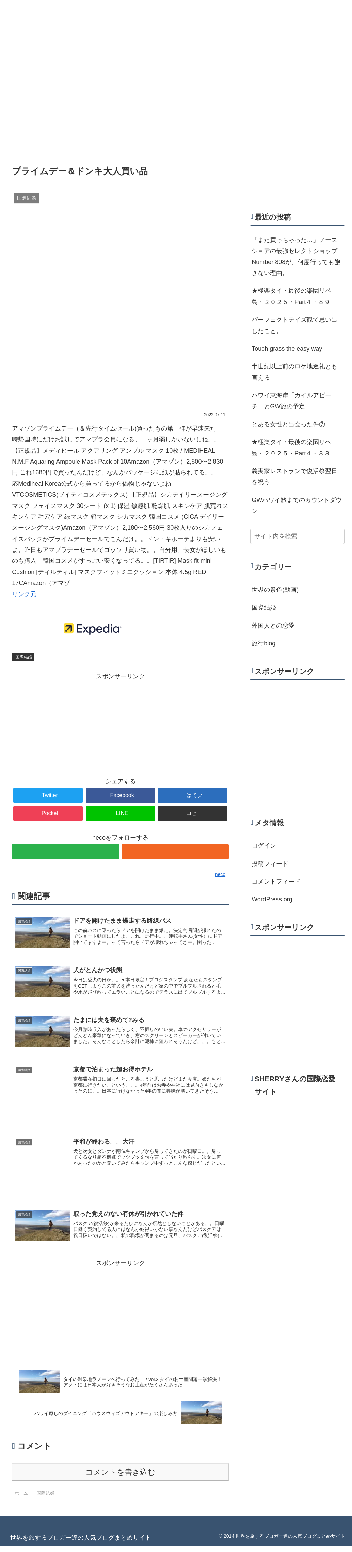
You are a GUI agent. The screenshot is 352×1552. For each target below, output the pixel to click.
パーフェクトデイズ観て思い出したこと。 (294, 325)
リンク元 (24, 594)
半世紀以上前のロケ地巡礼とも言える (294, 372)
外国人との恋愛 (273, 625)
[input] (297, 536)
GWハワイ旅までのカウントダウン (297, 505)
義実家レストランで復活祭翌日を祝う (294, 476)
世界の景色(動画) (275, 589)
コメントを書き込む (120, 1478)
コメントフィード (276, 881)
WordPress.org (272, 899)
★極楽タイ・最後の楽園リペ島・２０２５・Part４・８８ (291, 447)
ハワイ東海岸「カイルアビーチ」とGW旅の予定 (291, 401)
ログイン (264, 845)
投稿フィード (270, 863)
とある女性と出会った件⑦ (288, 424)
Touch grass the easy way (287, 348)
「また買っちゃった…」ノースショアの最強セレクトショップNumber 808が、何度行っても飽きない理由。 (296, 256)
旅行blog (263, 643)
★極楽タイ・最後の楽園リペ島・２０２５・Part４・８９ (291, 296)
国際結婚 (24, 656)
